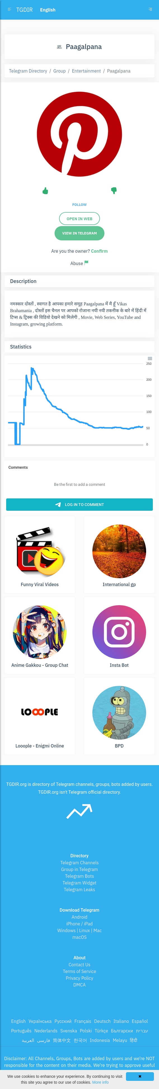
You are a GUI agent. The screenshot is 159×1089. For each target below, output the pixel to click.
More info (100, 1082)
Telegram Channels (79, 862)
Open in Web (79, 218)
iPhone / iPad (79, 924)
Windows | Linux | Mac (79, 930)
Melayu (120, 1040)
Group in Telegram (79, 869)
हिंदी (133, 1040)
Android (80, 917)
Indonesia (100, 1040)
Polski (86, 1031)
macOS (79, 937)
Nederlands (45, 1031)
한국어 (80, 1040)
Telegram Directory (28, 71)
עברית (142, 1031)
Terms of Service (79, 971)
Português (21, 1031)
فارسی (43, 1040)
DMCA (79, 985)
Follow (79, 204)
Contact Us (79, 964)
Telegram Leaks (79, 889)
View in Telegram (79, 233)
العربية (28, 1040)
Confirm (99, 251)
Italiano (121, 1021)
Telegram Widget (80, 883)
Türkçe (101, 1031)
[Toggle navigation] (150, 9)
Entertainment (86, 71)
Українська (40, 1021)
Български (122, 1031)
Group (59, 71)
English (18, 1021)
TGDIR (24, 9)
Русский (62, 1021)
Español (140, 1021)
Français (82, 1021)
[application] (79, 404)
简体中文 (62, 1040)
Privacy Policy (79, 978)
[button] (149, 358)
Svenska (68, 1031)
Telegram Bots (79, 876)
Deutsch (102, 1021)
